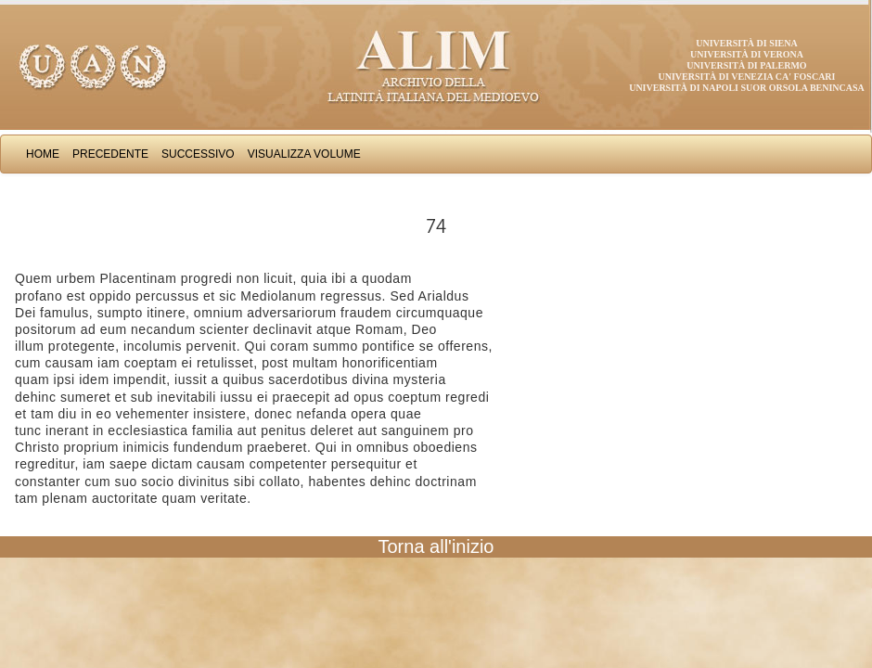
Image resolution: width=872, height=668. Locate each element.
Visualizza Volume (304, 154)
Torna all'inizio (436, 546)
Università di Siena (746, 43)
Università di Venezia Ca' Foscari (747, 76)
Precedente (110, 154)
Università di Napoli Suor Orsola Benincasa (747, 88)
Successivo (198, 154)
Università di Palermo (746, 65)
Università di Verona (746, 54)
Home (42, 154)
